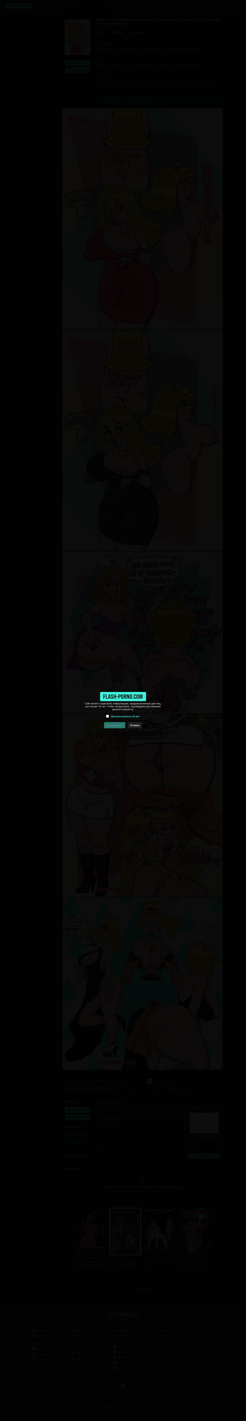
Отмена (134, 725)
